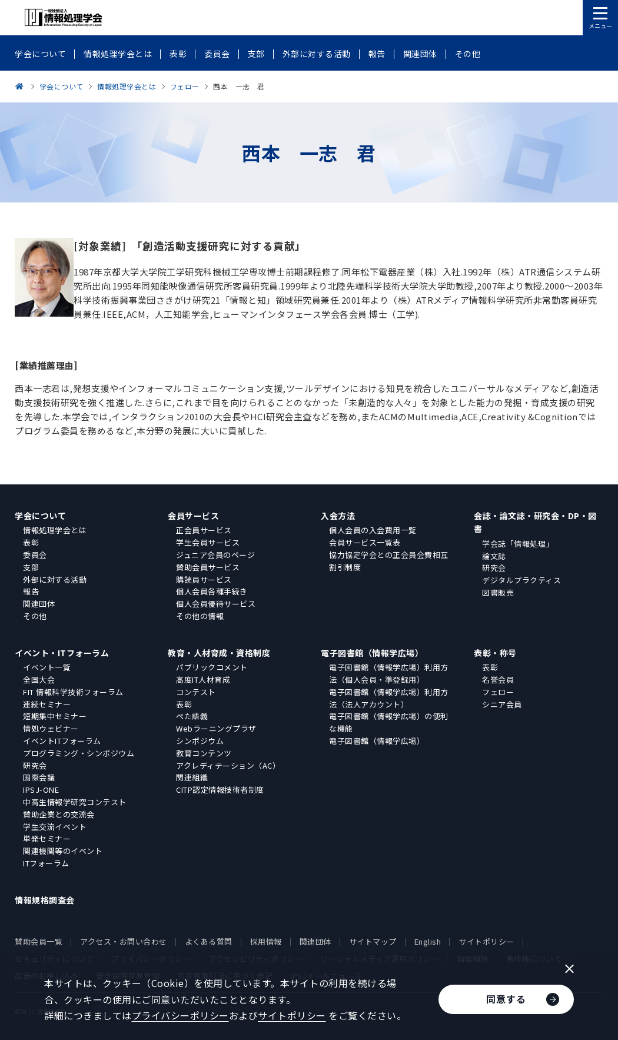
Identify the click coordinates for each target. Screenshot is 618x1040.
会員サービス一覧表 (365, 542)
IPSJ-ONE (41, 789)
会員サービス (193, 515)
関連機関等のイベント (62, 850)
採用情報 (266, 941)
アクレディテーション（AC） (228, 765)
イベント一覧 (47, 667)
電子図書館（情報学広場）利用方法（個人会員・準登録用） (388, 673)
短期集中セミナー (55, 716)
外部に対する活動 (55, 579)
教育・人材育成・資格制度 (219, 653)
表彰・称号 (495, 653)
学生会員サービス (208, 542)
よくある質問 (208, 941)
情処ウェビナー (51, 728)
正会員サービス (204, 530)
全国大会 (39, 679)
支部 (31, 567)
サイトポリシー (486, 941)
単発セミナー (47, 838)
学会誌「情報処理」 (518, 543)
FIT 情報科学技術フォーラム (73, 691)
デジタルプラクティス (521, 580)
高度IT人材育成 (203, 679)
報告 (31, 591)
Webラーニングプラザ (216, 728)
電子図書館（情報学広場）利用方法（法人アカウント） (388, 698)
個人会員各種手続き (212, 591)
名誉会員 (498, 679)
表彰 (31, 542)
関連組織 (192, 777)
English (427, 941)
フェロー (498, 691)
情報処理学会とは (55, 530)
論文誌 (494, 555)
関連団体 (39, 603)
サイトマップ (373, 941)
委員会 (35, 554)
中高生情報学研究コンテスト (75, 802)
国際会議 (39, 777)
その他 (35, 616)
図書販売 (498, 592)
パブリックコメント (212, 667)
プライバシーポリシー (180, 1015)
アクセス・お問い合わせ (123, 941)
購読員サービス (204, 579)
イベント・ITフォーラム (62, 653)
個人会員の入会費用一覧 (373, 530)
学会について (40, 515)
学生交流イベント (55, 826)
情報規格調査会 (45, 900)
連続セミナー (47, 704)
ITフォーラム (46, 863)
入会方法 (338, 515)
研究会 (494, 567)
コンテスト (196, 691)
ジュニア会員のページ (215, 554)
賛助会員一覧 (38, 941)
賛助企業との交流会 (59, 814)
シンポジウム (200, 740)
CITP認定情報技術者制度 (220, 789)
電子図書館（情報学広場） (372, 653)
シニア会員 (502, 704)
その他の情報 (200, 616)
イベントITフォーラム (62, 740)
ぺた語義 (192, 716)
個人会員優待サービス (215, 603)
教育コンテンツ (204, 753)
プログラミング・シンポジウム (78, 753)
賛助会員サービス (208, 567)
